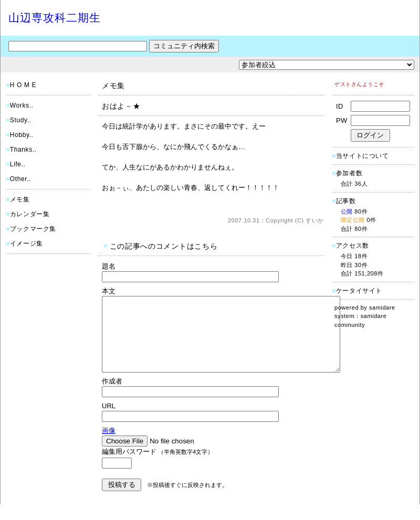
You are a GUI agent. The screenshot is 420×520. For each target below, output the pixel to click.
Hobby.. (22, 135)
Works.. (22, 105)
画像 (109, 446)
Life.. (18, 164)
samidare (382, 307)
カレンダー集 (30, 214)
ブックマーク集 (33, 228)
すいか (315, 220)
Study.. (21, 120)
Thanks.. (23, 149)
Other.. (20, 179)
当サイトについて (362, 156)
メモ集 (20, 199)
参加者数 (347, 173)
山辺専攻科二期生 (54, 18)
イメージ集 (26, 243)
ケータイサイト (359, 290)
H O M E (23, 85)
